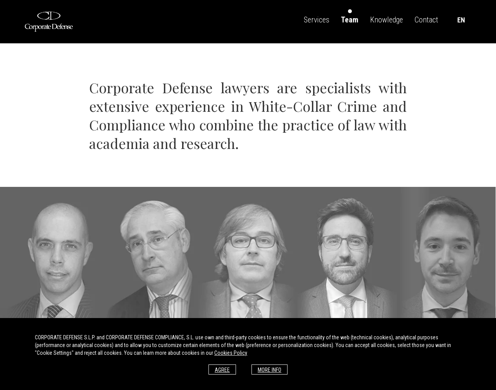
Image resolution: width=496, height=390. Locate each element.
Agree (222, 370)
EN (461, 20)
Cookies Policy (230, 353)
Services (316, 19)
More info (269, 370)
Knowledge (386, 19)
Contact (426, 19)
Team (349, 19)
